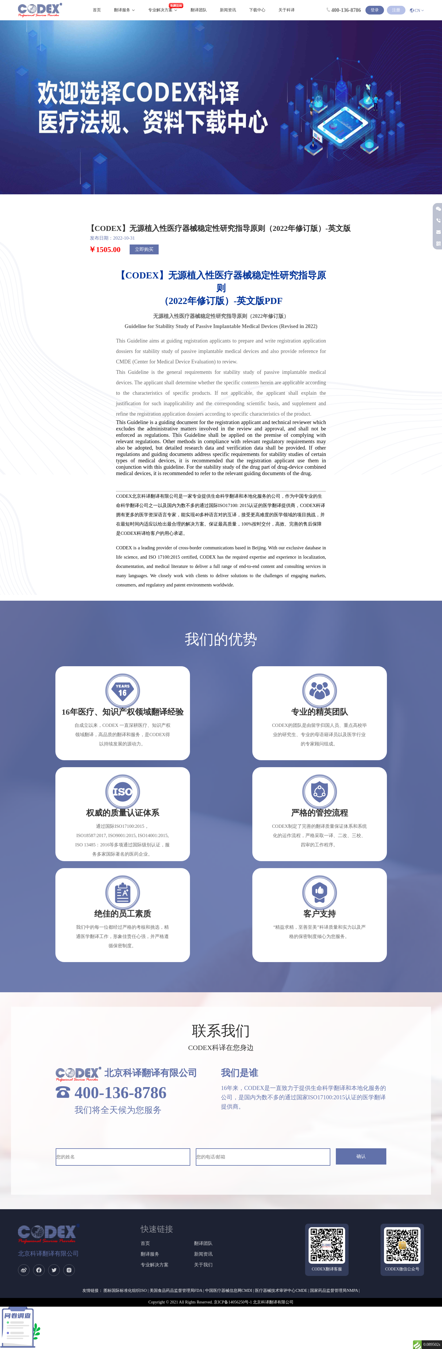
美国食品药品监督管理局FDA (176, 1290)
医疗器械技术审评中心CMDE (281, 1290)
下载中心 (257, 10)
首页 (97, 10)
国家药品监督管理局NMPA (334, 1290)
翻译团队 (199, 10)
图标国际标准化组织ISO (125, 1290)
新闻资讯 (228, 10)
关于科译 (286, 10)
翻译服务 (122, 10)
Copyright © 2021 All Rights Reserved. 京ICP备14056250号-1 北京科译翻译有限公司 (221, 1302)
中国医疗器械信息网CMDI (228, 1290)
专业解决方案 (160, 10)
